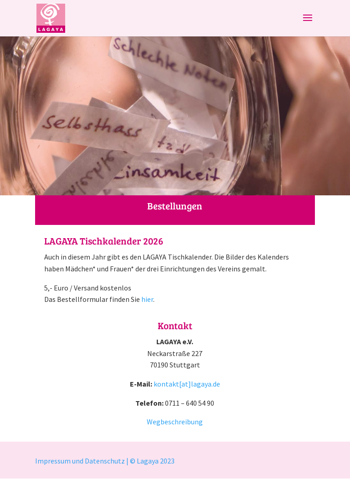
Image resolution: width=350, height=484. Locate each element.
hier (147, 299)
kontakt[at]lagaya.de (187, 383)
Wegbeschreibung (175, 421)
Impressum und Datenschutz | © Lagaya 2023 (105, 460)
